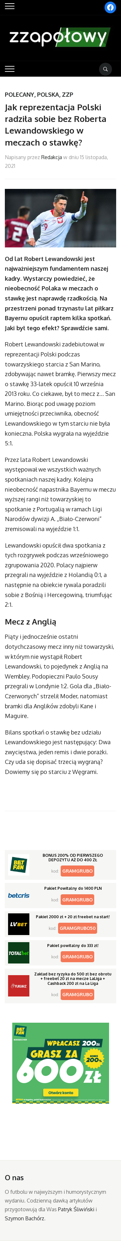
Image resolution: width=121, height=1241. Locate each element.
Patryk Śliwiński (76, 1209)
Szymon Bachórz (24, 1218)
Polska (48, 94)
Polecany (19, 94)
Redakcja (51, 157)
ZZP (67, 94)
